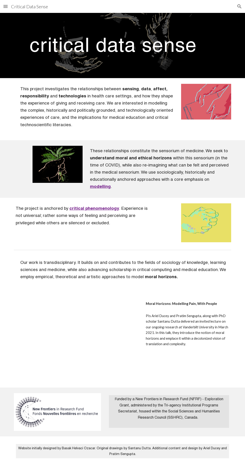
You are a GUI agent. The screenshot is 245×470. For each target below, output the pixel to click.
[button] (5, 6)
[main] (113, 45)
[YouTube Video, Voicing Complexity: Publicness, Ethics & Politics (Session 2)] (76, 340)
